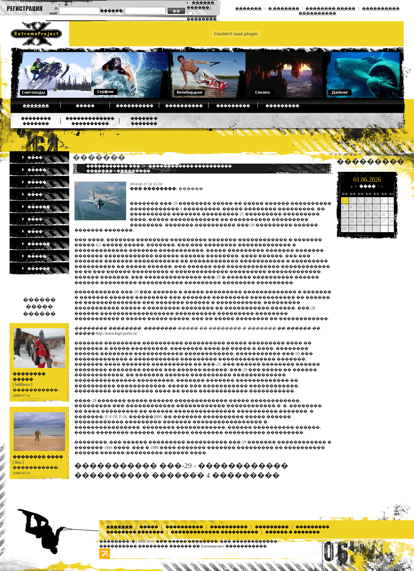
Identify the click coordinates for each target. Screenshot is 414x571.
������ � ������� (292, 532)
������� (248, 8)
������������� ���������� (214, 532)
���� (32, 157)
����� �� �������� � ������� (226, 328)
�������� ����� (330, 8)
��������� (233, 106)
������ (36, 207)
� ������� (283, 8)
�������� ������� (135, 532)
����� (85, 106)
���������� (134, 106)
